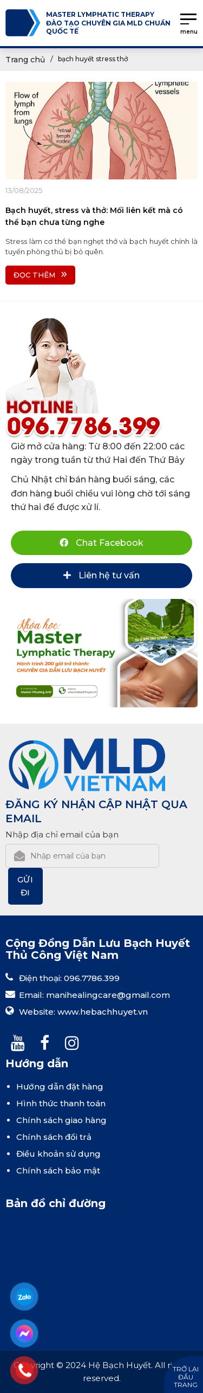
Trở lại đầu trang (186, 1377)
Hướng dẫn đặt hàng (59, 1086)
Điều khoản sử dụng (58, 1154)
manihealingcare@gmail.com (108, 995)
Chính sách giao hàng (61, 1120)
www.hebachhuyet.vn (102, 1012)
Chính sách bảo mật (58, 1170)
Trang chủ (25, 60)
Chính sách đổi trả (53, 1137)
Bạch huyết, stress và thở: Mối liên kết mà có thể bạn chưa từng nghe (94, 216)
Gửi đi (25, 886)
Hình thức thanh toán (61, 1103)
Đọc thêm (40, 274)
